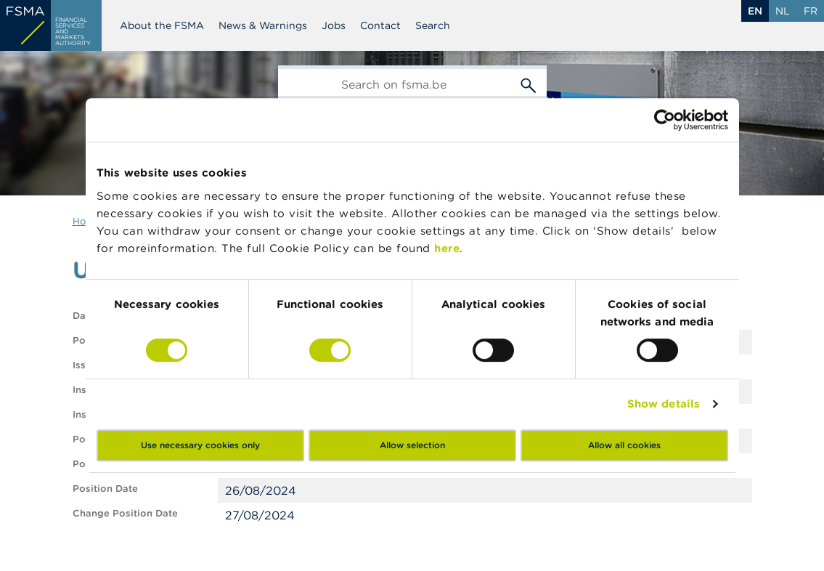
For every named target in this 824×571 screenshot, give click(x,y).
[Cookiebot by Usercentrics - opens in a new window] (664, 120)
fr (810, 10)
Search (432, 25)
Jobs (334, 25)
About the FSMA (162, 25)
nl (782, 10)
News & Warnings (263, 25)
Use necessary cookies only (200, 445)
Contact (380, 25)
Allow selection (412, 445)
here (447, 248)
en (755, 10)
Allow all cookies (624, 445)
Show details (663, 403)
